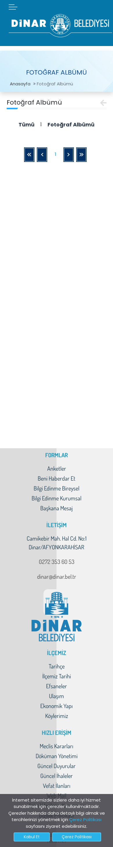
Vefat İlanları (56, 785)
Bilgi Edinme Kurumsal (56, 498)
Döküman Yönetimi (57, 756)
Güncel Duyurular (56, 766)
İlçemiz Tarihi (56, 676)
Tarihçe (57, 666)
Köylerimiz (56, 715)
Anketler (56, 468)
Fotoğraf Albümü (71, 124)
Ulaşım (56, 696)
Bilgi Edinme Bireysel (56, 488)
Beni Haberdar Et (56, 478)
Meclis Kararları (56, 746)
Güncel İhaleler (56, 775)
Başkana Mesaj (56, 508)
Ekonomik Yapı (56, 706)
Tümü (26, 124)
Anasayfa (20, 84)
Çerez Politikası (85, 819)
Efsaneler (56, 686)
